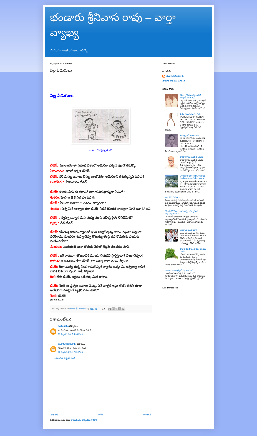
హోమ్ (100, 414)
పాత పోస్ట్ (147, 414)
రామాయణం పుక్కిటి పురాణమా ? (179, 270)
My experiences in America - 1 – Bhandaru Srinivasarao (193, 177)
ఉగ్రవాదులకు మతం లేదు (190, 114)
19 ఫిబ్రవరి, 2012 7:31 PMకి (70, 352)
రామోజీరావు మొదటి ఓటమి (191, 157)
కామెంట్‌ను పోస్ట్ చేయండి (64, 358)
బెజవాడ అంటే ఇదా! (188, 230)
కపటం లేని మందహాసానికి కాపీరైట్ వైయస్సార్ (190, 96)
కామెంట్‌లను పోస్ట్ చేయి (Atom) (84, 420)
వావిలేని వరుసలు (172, 197)
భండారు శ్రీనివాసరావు (67, 344)
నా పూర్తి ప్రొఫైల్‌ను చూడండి (173, 81)
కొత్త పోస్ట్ (54, 414)
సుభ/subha (63, 326)
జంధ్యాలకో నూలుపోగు (189, 135)
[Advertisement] (101, 386)
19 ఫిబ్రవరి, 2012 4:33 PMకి (70, 334)
